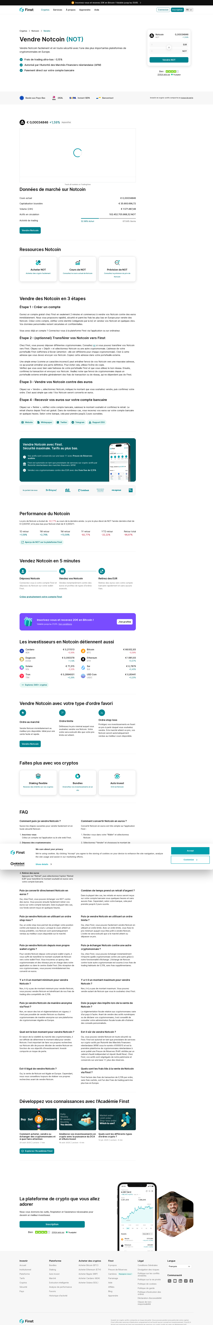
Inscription (177, 10)
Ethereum (92, 657)
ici (94, 345)
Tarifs (22, 1278)
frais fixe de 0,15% (87, 470)
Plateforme (25, 1274)
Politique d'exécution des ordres (149, 1293)
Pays (22, 1291)
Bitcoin (90, 649)
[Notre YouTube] (175, 1281)
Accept (190, 1306)
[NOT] (169, 51)
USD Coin (92, 674)
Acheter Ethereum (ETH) (90, 1269)
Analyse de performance (60, 1287)
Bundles (53, 1265)
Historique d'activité (58, 1295)
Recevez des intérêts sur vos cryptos (38, 787)
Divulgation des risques (148, 1269)
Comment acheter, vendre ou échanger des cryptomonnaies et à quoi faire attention (38, 1136)
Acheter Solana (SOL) (88, 1282)
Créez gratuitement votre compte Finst (41, 596)
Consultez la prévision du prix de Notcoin (117, 275)
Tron (28, 674)
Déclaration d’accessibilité (150, 1298)
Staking (52, 1269)
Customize (190, 1315)
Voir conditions (65, 624)
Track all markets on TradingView (78, 184)
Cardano (30, 649)
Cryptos (23, 1282)
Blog (110, 1291)
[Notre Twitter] (169, 1281)
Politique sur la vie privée (149, 1279)
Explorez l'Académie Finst (37, 1151)
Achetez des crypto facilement (38, 273)
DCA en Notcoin (117, 787)
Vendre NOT (169, 59)
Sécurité (23, 1287)
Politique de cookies (147, 1284)
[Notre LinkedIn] (180, 1281)
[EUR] (169, 44)
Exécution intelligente (59, 1282)
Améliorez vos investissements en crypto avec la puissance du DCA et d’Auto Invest (77, 1136)
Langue (171, 1261)
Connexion (163, 10)
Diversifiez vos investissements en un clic (78, 788)
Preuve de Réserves (117, 1269)
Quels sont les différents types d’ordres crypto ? (115, 1135)
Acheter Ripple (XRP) (88, 1274)
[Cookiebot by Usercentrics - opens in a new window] (17, 1320)
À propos (112, 1265)
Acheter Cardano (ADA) (89, 1278)
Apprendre (113, 1295)
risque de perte (187, 98)
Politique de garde (146, 1288)
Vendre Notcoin (30, 230)
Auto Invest (54, 1274)
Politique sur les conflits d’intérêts (148, 1274)
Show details (42, 1319)
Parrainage (113, 1278)
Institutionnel (25, 1269)
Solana (29, 666)
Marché (52, 1278)
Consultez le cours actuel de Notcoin (77, 273)
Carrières (120, 1274)
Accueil (23, 1265)
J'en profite (124, 621)
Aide (110, 1282)
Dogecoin (30, 657)
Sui (88, 666)
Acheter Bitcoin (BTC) (88, 1265)
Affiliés (111, 1287)
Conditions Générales (148, 1265)
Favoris (52, 1291)
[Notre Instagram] (186, 1281)
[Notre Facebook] (191, 1281)
